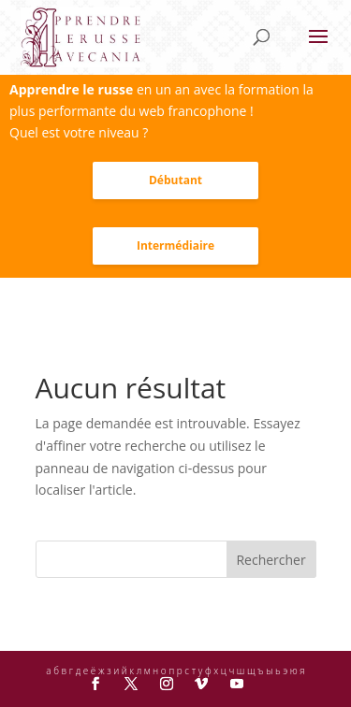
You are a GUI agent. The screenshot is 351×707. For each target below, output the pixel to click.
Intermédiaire (175, 245)
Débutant (175, 180)
